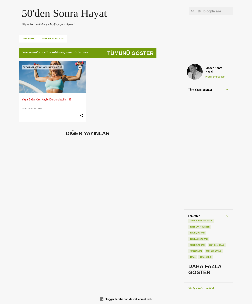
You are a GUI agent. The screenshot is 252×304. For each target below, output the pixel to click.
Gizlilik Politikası (52, 38)
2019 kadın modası (199, 239)
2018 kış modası (197, 233)
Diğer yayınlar (88, 133)
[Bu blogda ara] (214, 11)
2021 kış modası (216, 245)
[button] (81, 115)
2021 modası (196, 251)
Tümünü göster (130, 53)
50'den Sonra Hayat (64, 13)
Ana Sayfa (28, 38)
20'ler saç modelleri (200, 227)
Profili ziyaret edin (215, 76)
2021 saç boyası (213, 251)
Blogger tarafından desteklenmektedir (126, 299)
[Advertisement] (170, 113)
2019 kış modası (197, 245)
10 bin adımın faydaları (201, 221)
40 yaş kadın (206, 257)
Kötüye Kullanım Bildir (202, 288)
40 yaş (192, 257)
